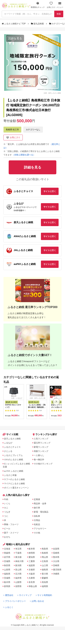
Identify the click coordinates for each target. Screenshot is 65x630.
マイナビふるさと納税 (14, 484)
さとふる (8, 451)
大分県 (56, 561)
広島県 (45, 561)
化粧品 (37, 524)
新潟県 (18, 565)
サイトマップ (25, 595)
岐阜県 (32, 549)
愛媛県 (45, 578)
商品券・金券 (40, 504)
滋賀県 (32, 565)
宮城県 (7, 561)
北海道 (7, 549)
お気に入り (51, 5)
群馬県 (7, 586)
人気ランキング (41, 439)
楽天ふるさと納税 (12, 439)
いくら (7, 504)
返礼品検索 (38, 23)
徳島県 (45, 570)
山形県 (7, 570)
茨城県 (7, 578)
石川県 (18, 574)
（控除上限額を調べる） (23, 155)
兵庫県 (32, 578)
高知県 (45, 582)
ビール (7, 529)
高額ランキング (41, 451)
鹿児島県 (57, 570)
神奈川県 (19, 561)
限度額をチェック (38, 5)
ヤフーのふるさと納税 (14, 479)
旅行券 (37, 508)
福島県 (7, 574)
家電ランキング (41, 447)
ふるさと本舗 (10, 475)
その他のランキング (43, 464)
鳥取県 (45, 549)
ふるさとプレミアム (13, 455)
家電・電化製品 (41, 512)
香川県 (45, 574)
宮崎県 (56, 565)
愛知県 (32, 557)
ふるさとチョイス (12, 447)
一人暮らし (39, 455)
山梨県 (18, 582)
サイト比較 (10, 434)
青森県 (7, 553)
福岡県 (45, 586)
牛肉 (6, 499)
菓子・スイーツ (11, 533)
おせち (7, 537)
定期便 (37, 499)
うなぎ (7, 512)
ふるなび (8, 443)
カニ (6, 508)
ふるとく (8, 607)
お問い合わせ (37, 601)
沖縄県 (56, 574)
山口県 (45, 565)
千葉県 (18, 553)
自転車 (37, 516)
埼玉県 (18, 549)
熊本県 (56, 557)
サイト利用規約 (44, 595)
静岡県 (32, 553)
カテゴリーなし (33, 129)
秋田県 (7, 565)
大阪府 (32, 574)
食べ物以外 (39, 459)
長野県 (18, 586)
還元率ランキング (42, 443)
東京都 (18, 557)
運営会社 (8, 595)
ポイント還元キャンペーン (16, 488)
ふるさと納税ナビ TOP (14, 23)
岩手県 (7, 557)
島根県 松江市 (12, 129)
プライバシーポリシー (14, 601)
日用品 (37, 520)
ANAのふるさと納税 (13, 459)
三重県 (32, 561)
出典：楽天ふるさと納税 (52, 93)
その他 (37, 533)
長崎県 (56, 553)
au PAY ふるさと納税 (13, 471)
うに (6, 516)
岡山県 (45, 557)
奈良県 (32, 582)
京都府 (32, 570)
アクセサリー (40, 529)
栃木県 (7, 582)
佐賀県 (56, 549)
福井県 (18, 578)
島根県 (45, 553)
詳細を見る (15, 38)
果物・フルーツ (11, 524)
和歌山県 (33, 586)
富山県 (18, 570)
